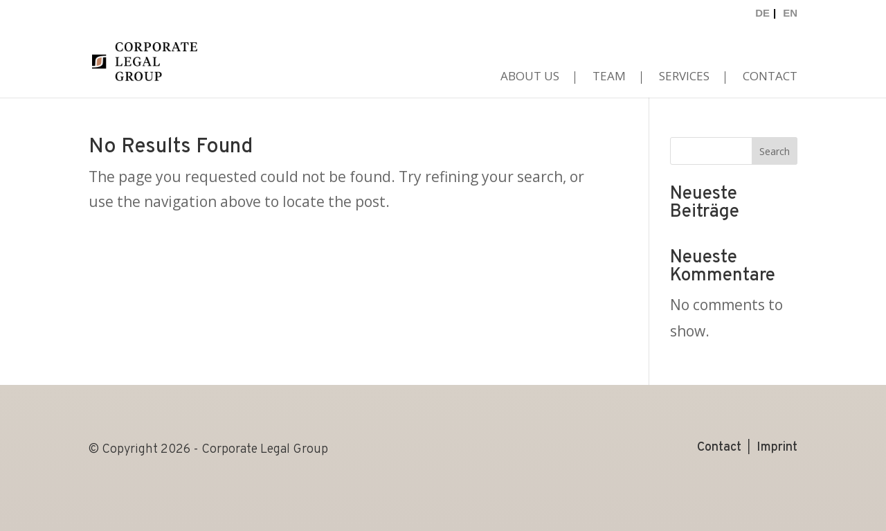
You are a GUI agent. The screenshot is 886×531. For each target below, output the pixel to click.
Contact (770, 77)
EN (790, 13)
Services (684, 77)
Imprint (777, 446)
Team (609, 77)
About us (529, 77)
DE (762, 13)
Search (774, 151)
